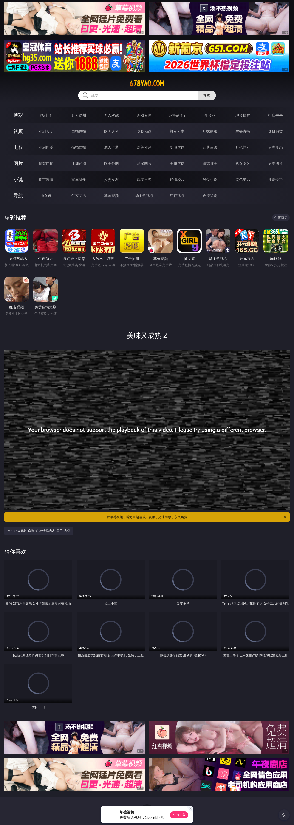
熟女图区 (242, 163)
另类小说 (210, 179)
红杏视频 (177, 195)
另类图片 (275, 163)
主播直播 (242, 131)
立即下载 (179, 815)
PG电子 (46, 115)
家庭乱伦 (78, 179)
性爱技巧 (275, 179)
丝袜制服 (210, 131)
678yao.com (147, 83)
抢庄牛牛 (275, 115)
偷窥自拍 (46, 163)
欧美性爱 (144, 147)
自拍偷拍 (78, 131)
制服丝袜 (177, 147)
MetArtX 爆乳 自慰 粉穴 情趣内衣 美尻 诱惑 (39, 531)
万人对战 (111, 115)
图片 (18, 163)
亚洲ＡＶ (46, 131)
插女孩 (45, 195)
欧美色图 (111, 163)
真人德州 (78, 115)
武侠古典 (144, 179)
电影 (18, 147)
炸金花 (209, 115)
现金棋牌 (242, 115)
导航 (18, 195)
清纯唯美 (210, 163)
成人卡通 (111, 147)
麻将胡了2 (177, 115)
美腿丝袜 (177, 163)
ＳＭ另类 (275, 131)
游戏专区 (144, 115)
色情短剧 (210, 195)
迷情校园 (177, 179)
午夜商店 (78, 195)
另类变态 (275, 147)
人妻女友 (111, 179)
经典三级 (210, 147)
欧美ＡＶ (111, 131)
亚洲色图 (78, 163)
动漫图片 (144, 163)
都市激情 (46, 179)
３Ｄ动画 (144, 131)
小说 (18, 179)
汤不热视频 (144, 195)
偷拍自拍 (78, 147)
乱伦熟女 (242, 147)
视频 (18, 131)
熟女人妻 (177, 131)
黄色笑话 (242, 179)
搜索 (206, 95)
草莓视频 (111, 195)
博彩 (18, 115)
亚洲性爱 (46, 147)
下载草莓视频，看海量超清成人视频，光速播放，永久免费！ (195, 517)
